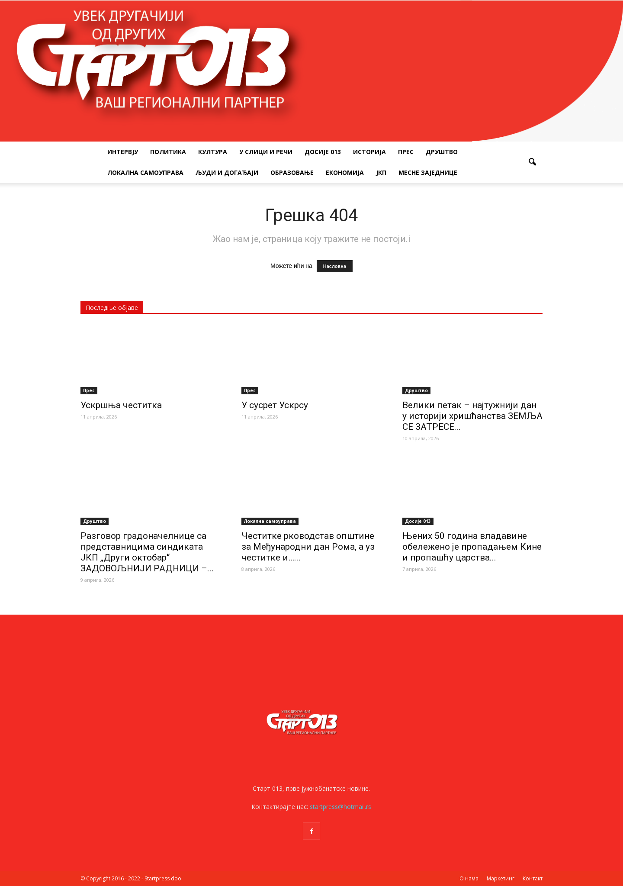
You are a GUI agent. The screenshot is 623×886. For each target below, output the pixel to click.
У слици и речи (265, 152)
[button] (532, 162)
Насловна (334, 266)
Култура (212, 152)
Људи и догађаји (227, 172)
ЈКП (381, 172)
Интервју (122, 152)
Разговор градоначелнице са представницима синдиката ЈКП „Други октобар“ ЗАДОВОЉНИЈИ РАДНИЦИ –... (147, 552)
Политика (168, 152)
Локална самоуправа (145, 172)
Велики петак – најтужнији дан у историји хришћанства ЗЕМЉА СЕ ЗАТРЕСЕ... (472, 416)
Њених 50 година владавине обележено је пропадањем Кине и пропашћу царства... (472, 547)
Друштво (442, 152)
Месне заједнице (427, 172)
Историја (369, 152)
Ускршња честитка (121, 405)
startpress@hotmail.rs (340, 806)
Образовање (292, 172)
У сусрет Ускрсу (274, 405)
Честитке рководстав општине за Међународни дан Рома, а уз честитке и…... (308, 547)
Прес (406, 152)
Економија (345, 172)
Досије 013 (323, 152)
